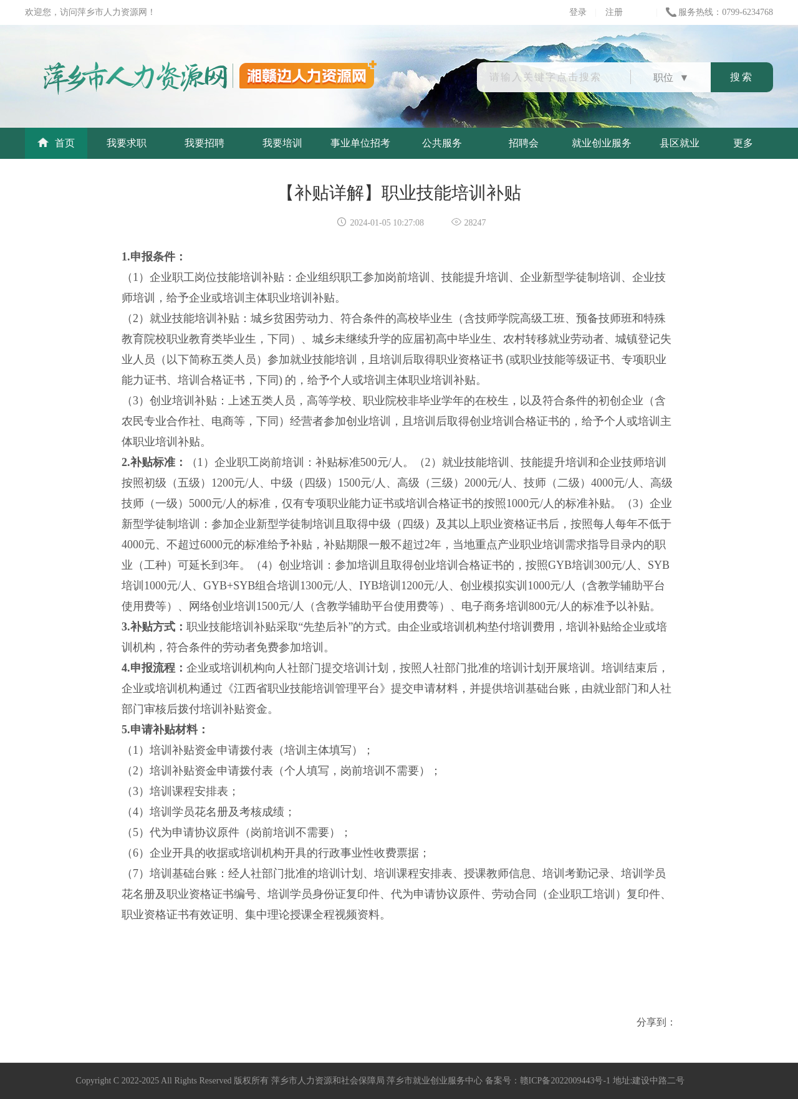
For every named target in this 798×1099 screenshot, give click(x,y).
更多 (743, 143)
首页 (56, 143)
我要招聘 (204, 143)
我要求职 (127, 143)
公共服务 (442, 143)
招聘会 (524, 143)
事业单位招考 (360, 143)
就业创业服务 (602, 143)
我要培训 (282, 143)
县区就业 (679, 143)
